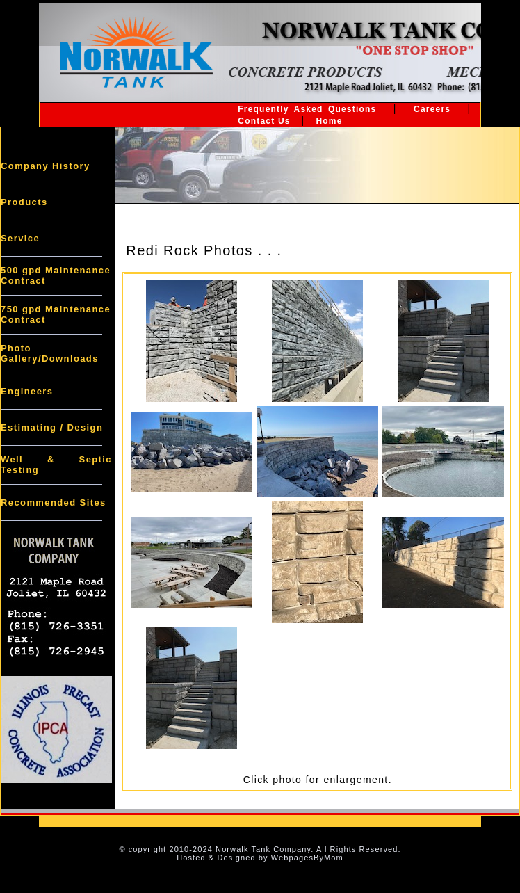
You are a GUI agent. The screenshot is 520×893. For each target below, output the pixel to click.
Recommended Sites (53, 502)
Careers (432, 109)
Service (20, 238)
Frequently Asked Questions (307, 109)
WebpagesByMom (307, 857)
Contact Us (264, 121)
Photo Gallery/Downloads (50, 353)
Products (24, 202)
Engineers (27, 391)
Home (329, 121)
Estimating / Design (52, 427)
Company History (45, 166)
